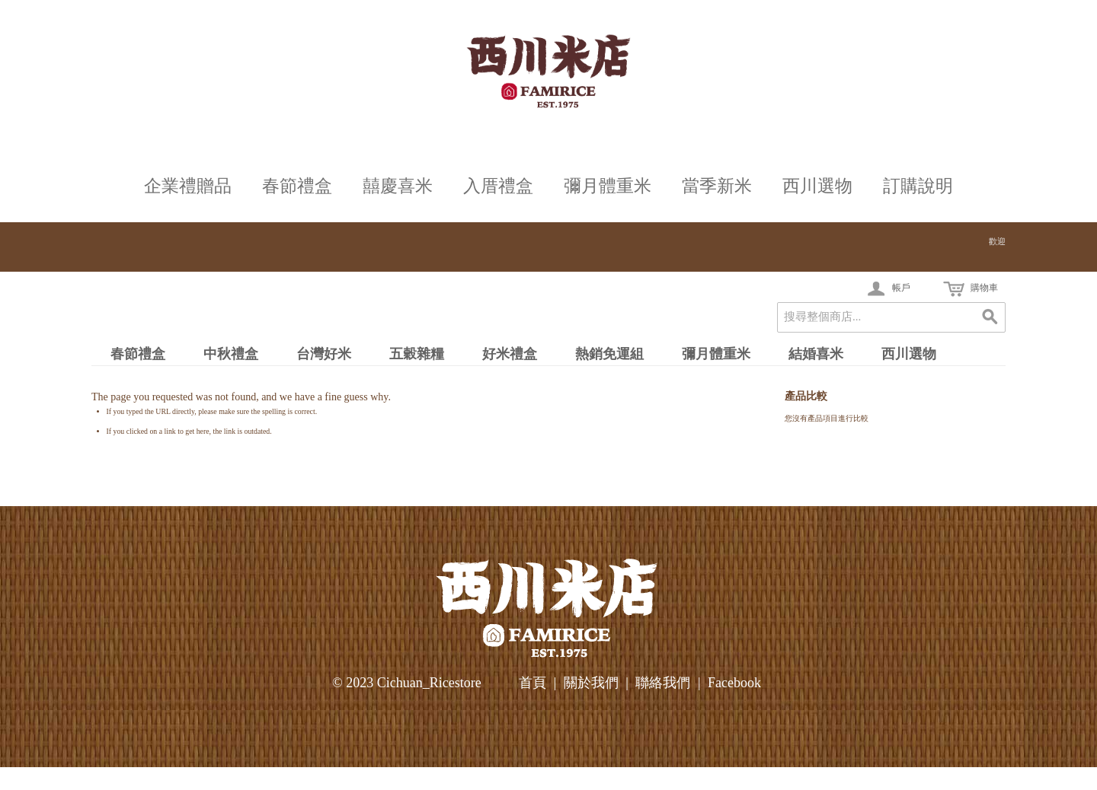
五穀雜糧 (416, 354)
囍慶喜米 (398, 186)
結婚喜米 (815, 354)
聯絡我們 (662, 682)
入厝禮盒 (498, 186)
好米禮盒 (509, 354)
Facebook (734, 682)
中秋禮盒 (230, 354)
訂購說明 (918, 186)
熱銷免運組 (609, 354)
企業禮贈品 (188, 186)
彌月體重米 (607, 186)
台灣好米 (323, 354)
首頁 (532, 682)
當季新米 (717, 186)
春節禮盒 (297, 186)
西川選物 (817, 186)
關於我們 (591, 682)
